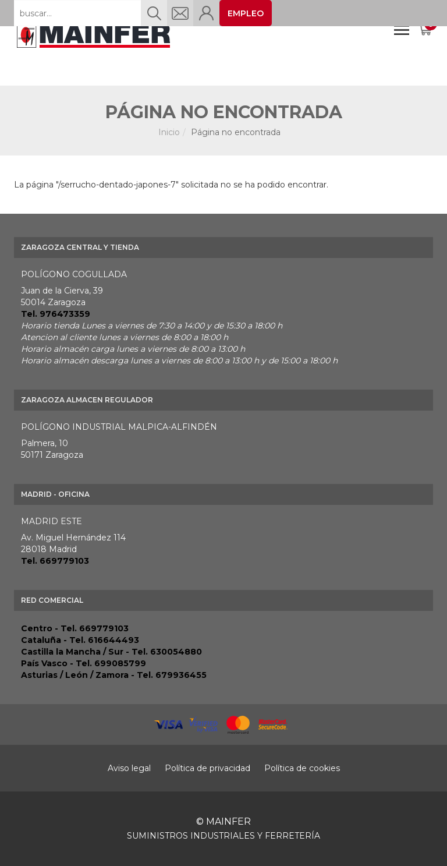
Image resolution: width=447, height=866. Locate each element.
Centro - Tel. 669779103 (75, 628)
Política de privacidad (207, 768)
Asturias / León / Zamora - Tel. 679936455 (114, 675)
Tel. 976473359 (55, 314)
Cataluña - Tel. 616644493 (80, 640)
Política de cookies (302, 768)
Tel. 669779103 (55, 561)
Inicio (169, 132)
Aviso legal (129, 768)
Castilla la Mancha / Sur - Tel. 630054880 (111, 651)
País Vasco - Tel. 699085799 (83, 663)
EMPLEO (246, 13)
